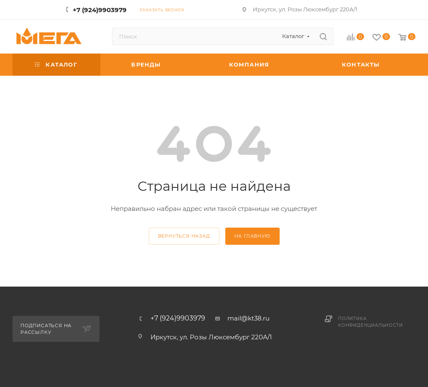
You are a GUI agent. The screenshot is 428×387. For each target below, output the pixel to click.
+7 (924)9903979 (100, 10)
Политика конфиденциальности (370, 322)
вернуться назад (184, 236)
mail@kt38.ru (248, 318)
